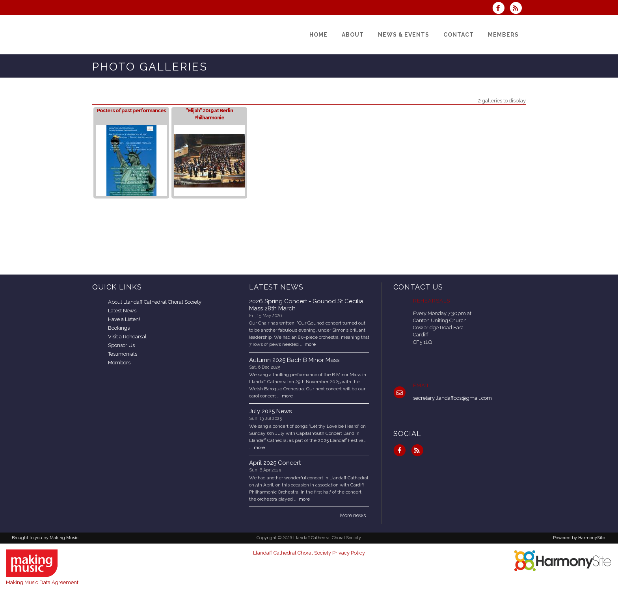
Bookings (119, 328)
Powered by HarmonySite (579, 537)
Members (119, 363)
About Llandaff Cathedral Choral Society (154, 302)
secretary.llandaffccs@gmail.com (452, 398)
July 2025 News (270, 411)
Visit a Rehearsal (127, 337)
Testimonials (122, 354)
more (310, 344)
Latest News (122, 311)
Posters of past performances (131, 110)
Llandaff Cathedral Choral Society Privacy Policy (309, 553)
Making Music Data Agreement (42, 582)
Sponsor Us (121, 345)
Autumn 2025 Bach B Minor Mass (294, 360)
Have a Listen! (124, 319)
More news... (354, 515)
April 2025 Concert (275, 462)
